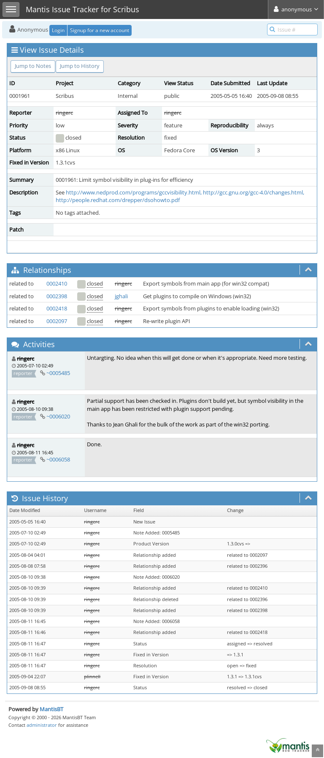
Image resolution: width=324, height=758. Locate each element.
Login (58, 30)
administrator (42, 725)
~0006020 (58, 416)
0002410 (56, 283)
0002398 (56, 296)
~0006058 (58, 459)
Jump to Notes (33, 66)
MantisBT (51, 709)
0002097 (56, 321)
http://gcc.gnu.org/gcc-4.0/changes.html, (253, 192)
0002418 (56, 308)
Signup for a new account (99, 30)
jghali (121, 296)
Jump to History (80, 66)
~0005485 (58, 373)
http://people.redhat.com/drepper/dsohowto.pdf (118, 200)
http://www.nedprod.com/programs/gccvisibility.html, (134, 192)
